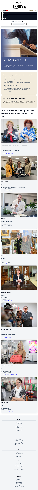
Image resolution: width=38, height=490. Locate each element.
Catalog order (19, 466)
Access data (19, 482)
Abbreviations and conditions (19, 467)
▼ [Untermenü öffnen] (1, 13)
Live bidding (19, 442)
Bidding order (19, 480)
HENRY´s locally (19, 426)
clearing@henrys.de (8, 190)
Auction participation (19, 437)
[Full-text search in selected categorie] (18, 24)
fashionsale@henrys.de (9, 411)
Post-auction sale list (19, 455)
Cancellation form (19, 456)
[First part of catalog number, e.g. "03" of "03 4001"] (16, 21)
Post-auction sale (19, 453)
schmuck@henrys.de (8, 153)
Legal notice (19, 483)
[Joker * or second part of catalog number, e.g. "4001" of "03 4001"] (19, 21)
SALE (4, 18)
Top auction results (19, 443)
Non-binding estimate (19, 469)
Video (19, 472)
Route (19, 425)
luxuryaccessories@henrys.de (10, 374)
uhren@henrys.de (8, 227)
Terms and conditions (19, 486)
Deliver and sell (19, 463)
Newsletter (19, 470)
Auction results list (19, 440)
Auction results (19, 439)
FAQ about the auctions (19, 444)
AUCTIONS (5, 15)
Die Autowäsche (19, 427)
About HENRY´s (19, 422)
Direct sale (19, 452)
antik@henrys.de (8, 300)
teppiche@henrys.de (8, 337)
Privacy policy (19, 485)
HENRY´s (5, 13)
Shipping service (19, 465)
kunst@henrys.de (8, 263)
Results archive (19, 430)
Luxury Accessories (19, 429)
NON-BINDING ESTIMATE (11, 101)
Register (19, 479)
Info (19, 460)
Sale (19, 449)
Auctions (19, 435)
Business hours (19, 423)
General (19, 476)
